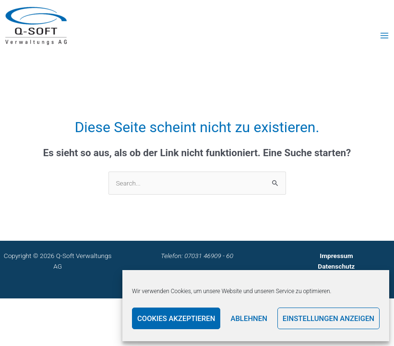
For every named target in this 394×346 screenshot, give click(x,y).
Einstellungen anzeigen (328, 318)
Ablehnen (248, 318)
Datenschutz (336, 266)
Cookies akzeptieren (176, 318)
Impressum (336, 256)
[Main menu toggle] (384, 35)
